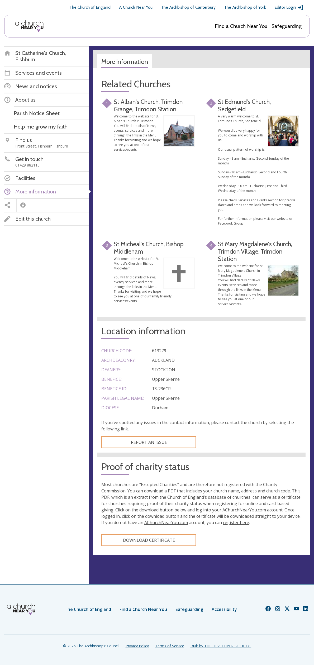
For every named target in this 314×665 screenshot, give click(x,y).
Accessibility (224, 609)
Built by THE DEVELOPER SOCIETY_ (221, 645)
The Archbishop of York (245, 7)
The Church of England (90, 7)
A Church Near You (136, 7)
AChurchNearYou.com (244, 510)
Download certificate (149, 540)
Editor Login (288, 7)
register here (236, 522)
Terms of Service (169, 645)
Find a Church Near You (241, 26)
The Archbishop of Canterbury (188, 7)
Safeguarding (287, 26)
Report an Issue (149, 442)
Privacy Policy (137, 645)
